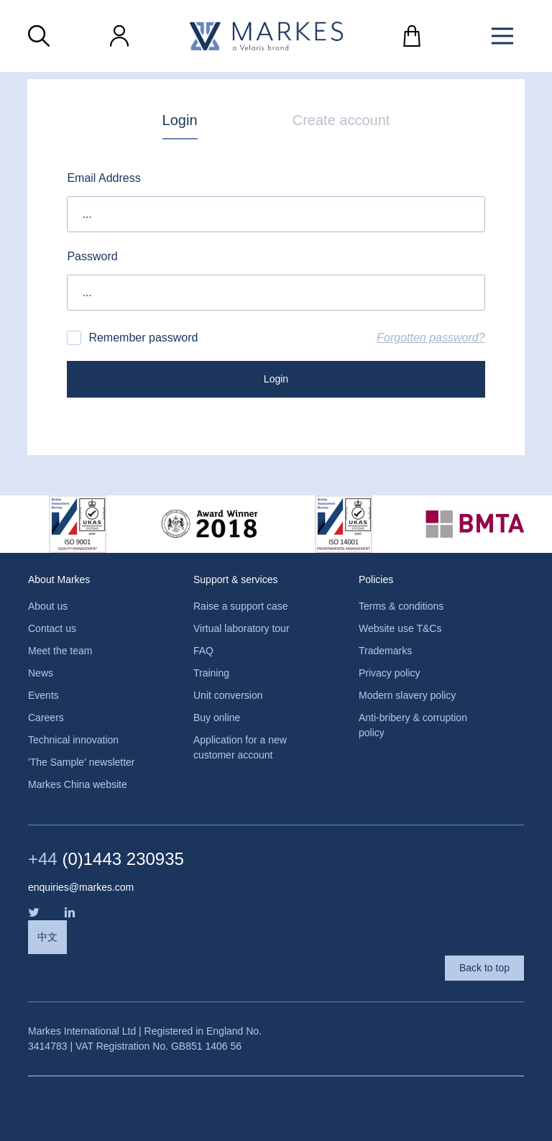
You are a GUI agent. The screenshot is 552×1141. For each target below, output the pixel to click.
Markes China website (77, 784)
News (40, 673)
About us (48, 606)
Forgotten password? (430, 337)
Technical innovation (73, 740)
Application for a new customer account (240, 747)
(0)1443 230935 (106, 859)
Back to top (484, 967)
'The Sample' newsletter (81, 762)
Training (211, 673)
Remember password (132, 338)
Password (92, 256)
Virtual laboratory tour (241, 628)
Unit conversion (228, 695)
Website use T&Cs (400, 628)
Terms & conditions (401, 606)
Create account (341, 120)
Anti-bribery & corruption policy (413, 725)
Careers (46, 717)
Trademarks (385, 650)
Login (180, 120)
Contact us (52, 628)
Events (43, 695)
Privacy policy (389, 673)
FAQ (203, 650)
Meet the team (60, 650)
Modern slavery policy (407, 695)
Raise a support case (240, 606)
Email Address (103, 178)
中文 (47, 937)
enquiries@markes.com (81, 887)
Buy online (216, 717)
